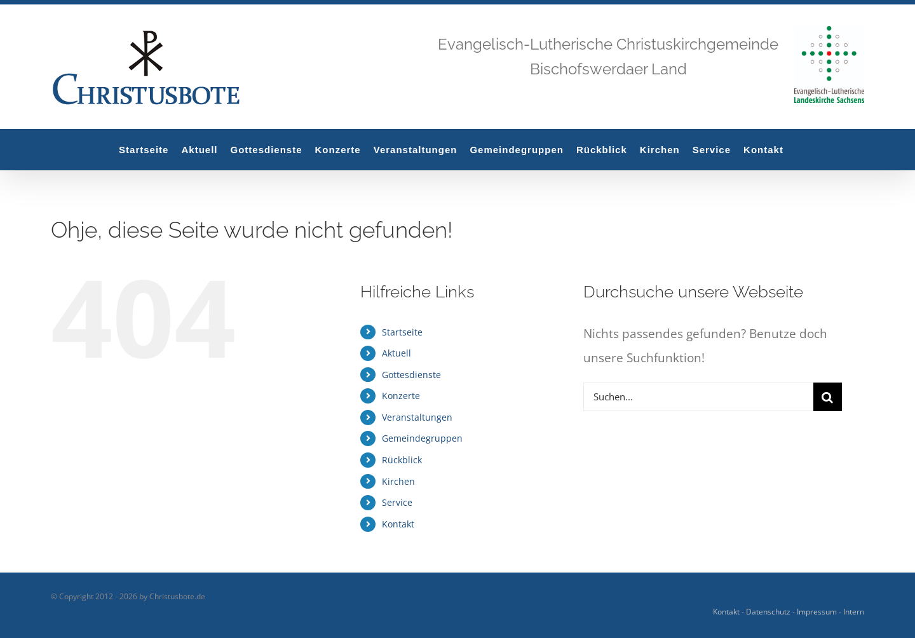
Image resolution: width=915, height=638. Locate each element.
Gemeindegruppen (422, 438)
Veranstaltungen (417, 417)
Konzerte (401, 396)
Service (397, 502)
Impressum (817, 611)
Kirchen (398, 481)
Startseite (402, 332)
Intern (853, 611)
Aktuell (396, 353)
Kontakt (398, 524)
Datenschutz (768, 611)
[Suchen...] (698, 397)
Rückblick (402, 460)
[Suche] (827, 397)
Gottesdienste (411, 375)
